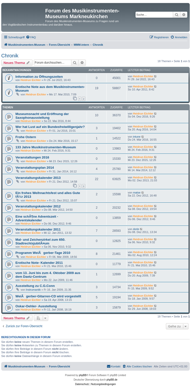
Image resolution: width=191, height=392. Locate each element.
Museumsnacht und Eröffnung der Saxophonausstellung (42, 115)
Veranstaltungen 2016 (32, 157)
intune (137, 136)
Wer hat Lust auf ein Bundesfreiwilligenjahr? (50, 127)
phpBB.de (111, 379)
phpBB (82, 375)
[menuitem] (31, 37)
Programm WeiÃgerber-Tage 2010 (42, 253)
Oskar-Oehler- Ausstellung (36, 306)
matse (137, 192)
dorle (136, 229)
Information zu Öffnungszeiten (39, 76)
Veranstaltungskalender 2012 (38, 206)
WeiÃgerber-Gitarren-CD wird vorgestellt (48, 296)
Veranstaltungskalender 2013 (38, 178)
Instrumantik (33, 289)
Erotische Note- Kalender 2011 (39, 263)
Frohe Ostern (25, 137)
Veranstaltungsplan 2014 (34, 167)
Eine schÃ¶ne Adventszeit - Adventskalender (36, 218)
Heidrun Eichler (31, 79)
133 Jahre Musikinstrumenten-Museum (45, 147)
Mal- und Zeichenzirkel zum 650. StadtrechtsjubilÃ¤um (40, 241)
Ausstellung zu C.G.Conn (35, 286)
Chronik (9, 55)
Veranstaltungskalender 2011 (38, 229)
